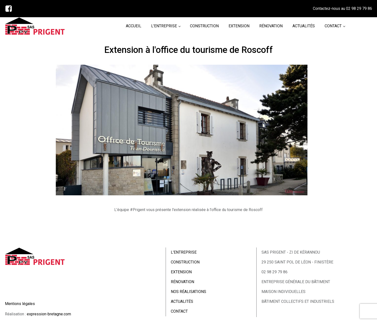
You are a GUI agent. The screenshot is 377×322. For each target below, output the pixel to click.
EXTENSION (239, 26)
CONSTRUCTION (204, 26)
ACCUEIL (133, 26)
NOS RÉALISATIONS (188, 291)
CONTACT (333, 26)
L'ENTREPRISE (164, 26)
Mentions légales (20, 303)
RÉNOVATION (271, 26)
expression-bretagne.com (49, 314)
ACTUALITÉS (303, 26)
